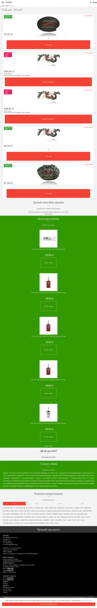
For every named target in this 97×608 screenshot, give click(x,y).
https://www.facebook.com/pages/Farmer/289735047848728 (20, 554)
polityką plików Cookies (86, 600)
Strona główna (4, 6)
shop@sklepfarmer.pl (12, 544)
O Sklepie (5, 584)
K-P (59, 503)
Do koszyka (48, 44)
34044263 (5, 548)
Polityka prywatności (8, 587)
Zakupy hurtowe (7, 591)
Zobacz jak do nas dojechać (10, 550)
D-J (37, 503)
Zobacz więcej (48, 263)
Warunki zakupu (7, 589)
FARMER (8, 2)
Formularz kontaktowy (15, 548)
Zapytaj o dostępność (48, 82)
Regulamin (6, 585)
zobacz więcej (48, 446)
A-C (14, 503)
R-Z (82, 503)
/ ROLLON (11, 6)
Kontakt (5, 592)
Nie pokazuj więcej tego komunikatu (48, 604)
